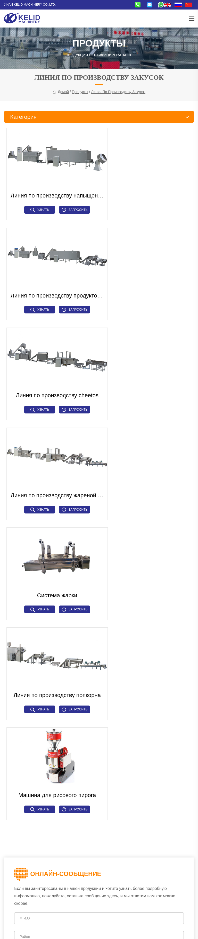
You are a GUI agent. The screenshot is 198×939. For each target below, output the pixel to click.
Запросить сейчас (69, 207)
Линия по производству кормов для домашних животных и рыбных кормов (42, 786)
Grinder (130, 797)
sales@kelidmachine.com (62, 883)
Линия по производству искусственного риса (41, 811)
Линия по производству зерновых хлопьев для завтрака (43, 821)
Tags (83, 930)
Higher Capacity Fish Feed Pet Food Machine (137, 783)
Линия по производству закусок (118, 94)
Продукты (80, 94)
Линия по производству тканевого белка (37, 804)
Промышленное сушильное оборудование (39, 838)
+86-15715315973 (39, 865)
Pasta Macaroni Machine (166, 790)
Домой (63, 94)
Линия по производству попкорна (148, 381)
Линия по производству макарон (31, 831)
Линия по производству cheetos (52, 286)
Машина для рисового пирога (52, 475)
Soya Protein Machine (156, 797)
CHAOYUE (144, 930)
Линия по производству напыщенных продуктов (73, 192)
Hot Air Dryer (111, 797)
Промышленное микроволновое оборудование (43, 797)
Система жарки (52, 381)
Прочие (59, 845)
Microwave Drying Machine (122, 790)
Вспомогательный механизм (27, 845)
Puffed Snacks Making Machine (126, 776)
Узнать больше (34, 207)
